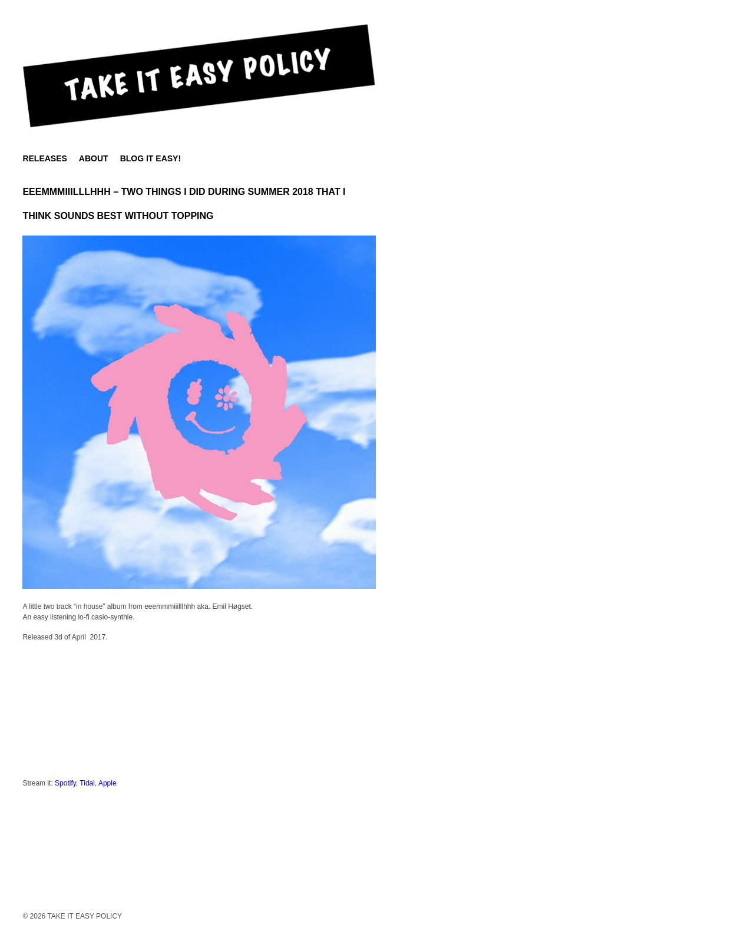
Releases (44, 158)
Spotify (65, 783)
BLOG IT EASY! (150, 158)
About (93, 158)
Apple (107, 783)
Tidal (87, 783)
